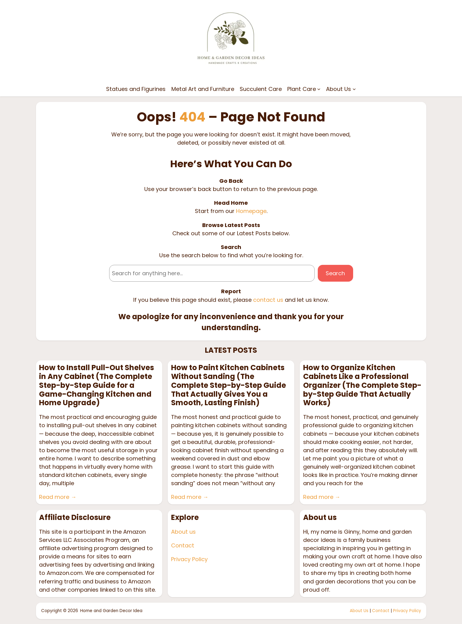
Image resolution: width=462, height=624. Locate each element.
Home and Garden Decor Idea (111, 611)
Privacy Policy (189, 559)
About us (183, 532)
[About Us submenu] (354, 89)
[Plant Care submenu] (319, 89)
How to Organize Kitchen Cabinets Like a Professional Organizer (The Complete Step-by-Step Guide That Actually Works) (362, 385)
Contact (182, 545)
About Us (359, 611)
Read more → (57, 497)
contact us (268, 300)
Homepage (251, 211)
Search (335, 273)
